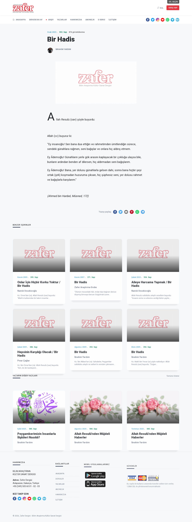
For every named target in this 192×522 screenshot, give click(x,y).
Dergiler (60, 511)
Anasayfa (60, 506)
